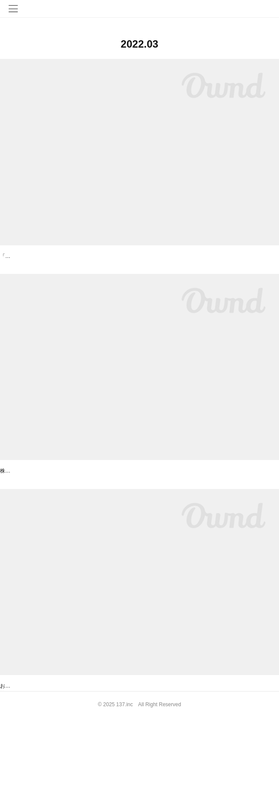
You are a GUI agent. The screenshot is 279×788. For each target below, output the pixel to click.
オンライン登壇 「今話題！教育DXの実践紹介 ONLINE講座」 (86, 257)
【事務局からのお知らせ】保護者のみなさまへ (63, 733)
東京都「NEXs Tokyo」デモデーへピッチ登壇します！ (75, 495)
